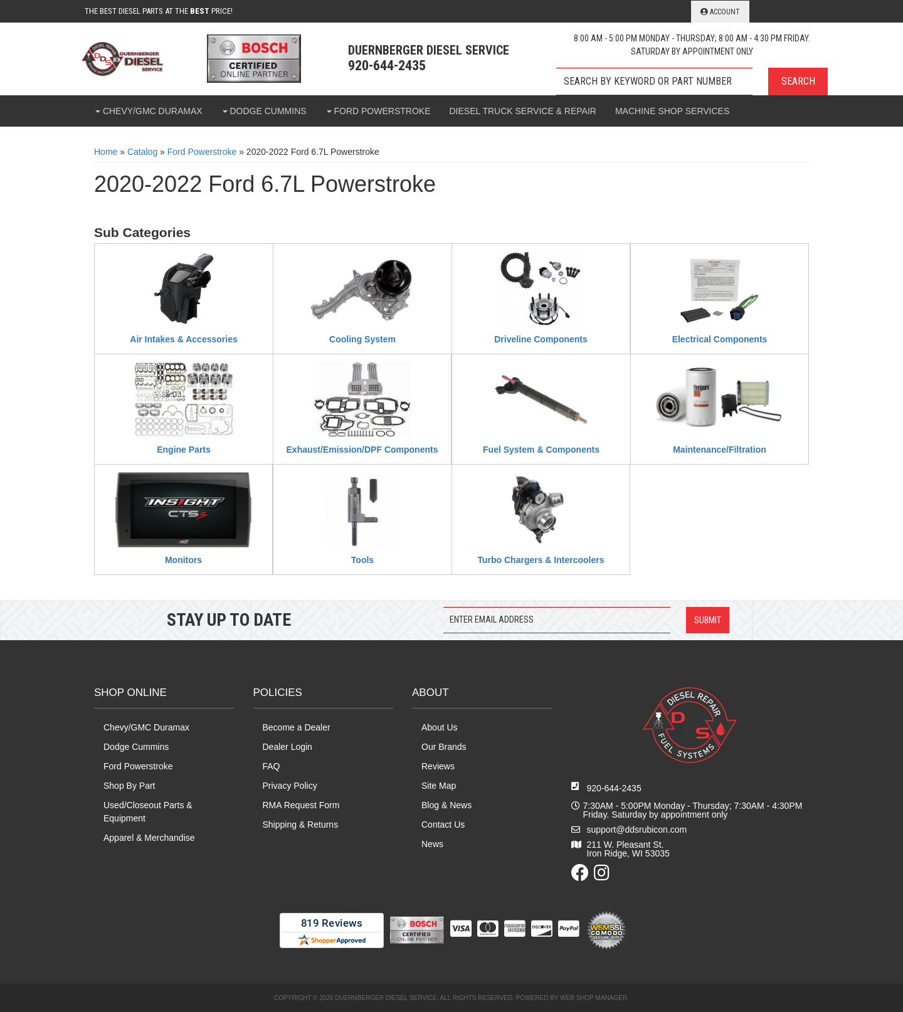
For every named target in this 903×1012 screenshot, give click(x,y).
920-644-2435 (614, 788)
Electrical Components (720, 339)
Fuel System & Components (541, 450)
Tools (362, 560)
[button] (692, 81)
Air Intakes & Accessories (183, 339)
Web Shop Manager (593, 997)
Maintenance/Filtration (719, 450)
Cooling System (362, 339)
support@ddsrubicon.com (637, 829)
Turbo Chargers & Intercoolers (540, 560)
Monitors (183, 560)
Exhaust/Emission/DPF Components (362, 450)
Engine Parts (184, 450)
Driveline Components (541, 339)
